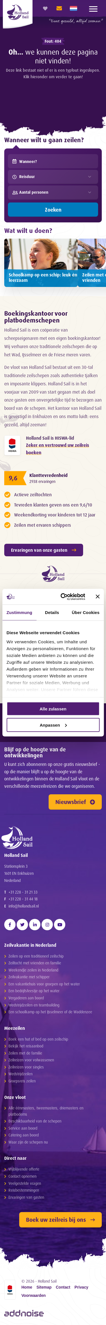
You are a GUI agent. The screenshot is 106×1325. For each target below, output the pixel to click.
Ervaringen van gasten (26, 1197)
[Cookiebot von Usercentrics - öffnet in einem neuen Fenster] (63, 596)
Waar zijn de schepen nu (28, 1142)
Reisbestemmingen (23, 1190)
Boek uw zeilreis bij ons (60, 1219)
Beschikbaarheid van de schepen (34, 1121)
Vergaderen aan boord (26, 997)
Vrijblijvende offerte (23, 1169)
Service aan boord (22, 1128)
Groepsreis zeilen (22, 1080)
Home (26, 1287)
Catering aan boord (23, 1134)
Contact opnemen (22, 1176)
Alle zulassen (53, 708)
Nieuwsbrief (75, 801)
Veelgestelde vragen (24, 1183)
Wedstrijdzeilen (20, 1073)
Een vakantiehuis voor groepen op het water (44, 983)
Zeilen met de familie (25, 1053)
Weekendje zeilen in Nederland (33, 970)
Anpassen (53, 724)
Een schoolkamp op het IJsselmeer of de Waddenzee (50, 1011)
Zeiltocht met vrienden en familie (34, 962)
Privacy (81, 1287)
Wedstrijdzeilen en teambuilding (33, 1004)
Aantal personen (30, 192)
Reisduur (23, 176)
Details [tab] (52, 612)
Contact (63, 1287)
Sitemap (44, 1287)
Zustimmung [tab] (19, 612)
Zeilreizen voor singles (26, 1066)
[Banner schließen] (97, 597)
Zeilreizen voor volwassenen (31, 1059)
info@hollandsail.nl (23, 906)
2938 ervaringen (42, 481)
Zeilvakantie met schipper (28, 976)
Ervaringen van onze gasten (43, 550)
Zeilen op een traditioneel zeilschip (36, 956)
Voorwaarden (33, 1296)
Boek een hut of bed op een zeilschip (38, 1039)
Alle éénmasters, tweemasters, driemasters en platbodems (45, 1111)
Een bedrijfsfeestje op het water (33, 990)
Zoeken (53, 209)
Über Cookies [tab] (85, 612)
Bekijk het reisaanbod (25, 1045)
